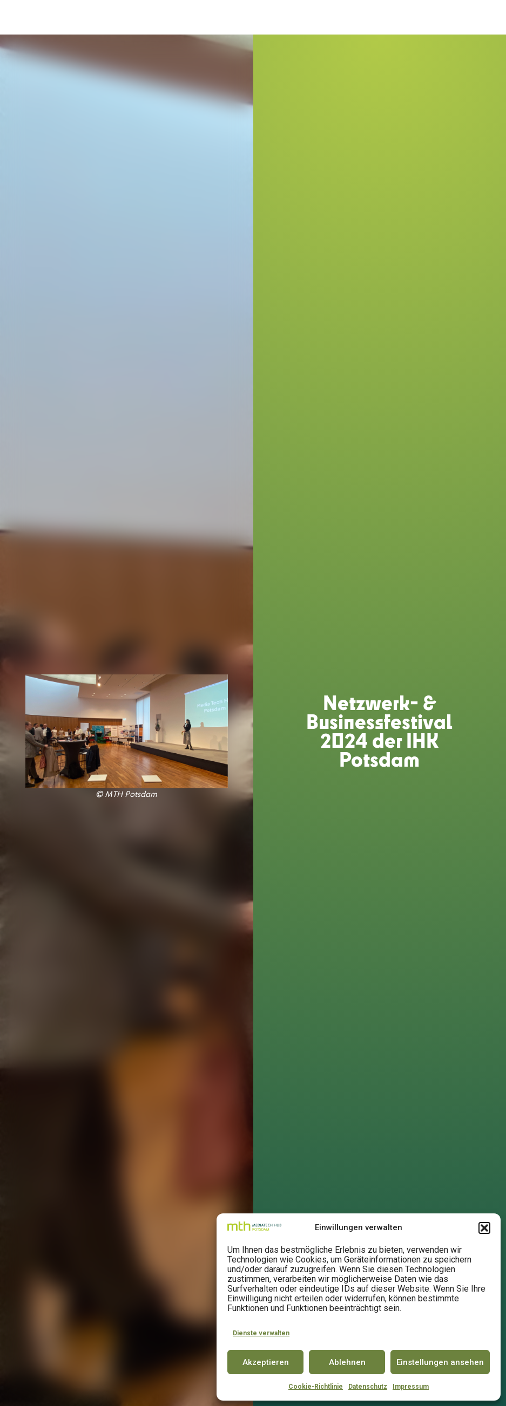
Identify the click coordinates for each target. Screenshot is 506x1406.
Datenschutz (367, 1386)
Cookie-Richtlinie (315, 1386)
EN (483, 17)
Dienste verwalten (261, 1333)
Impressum (411, 1386)
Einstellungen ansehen (440, 1362)
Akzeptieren (265, 1362)
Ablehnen (347, 1362)
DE (463, 17)
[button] (484, 1228)
